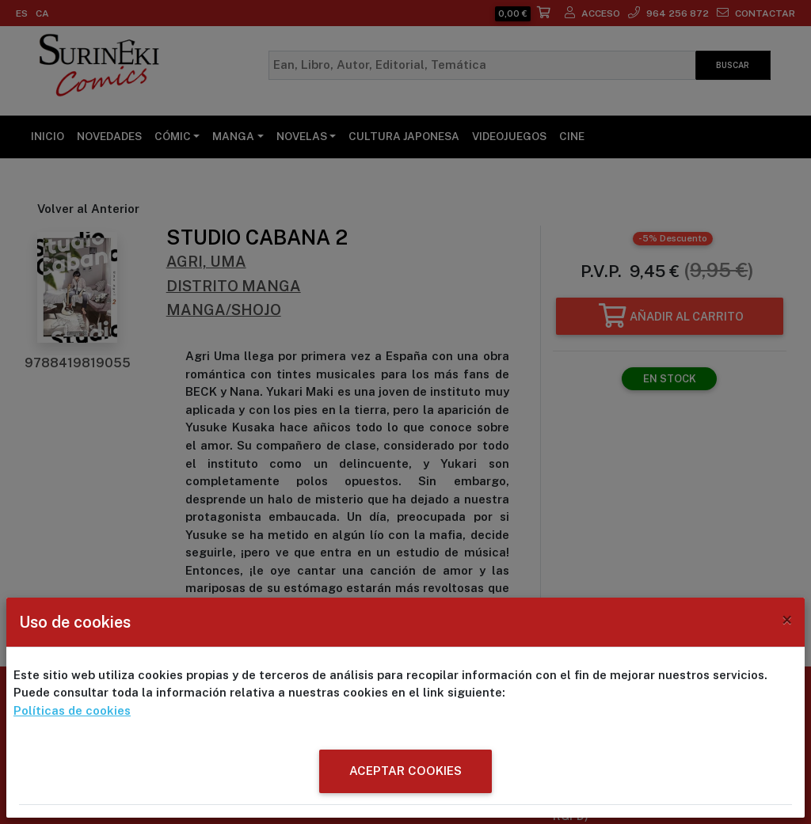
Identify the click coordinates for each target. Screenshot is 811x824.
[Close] (787, 620)
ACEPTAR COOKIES (405, 770)
